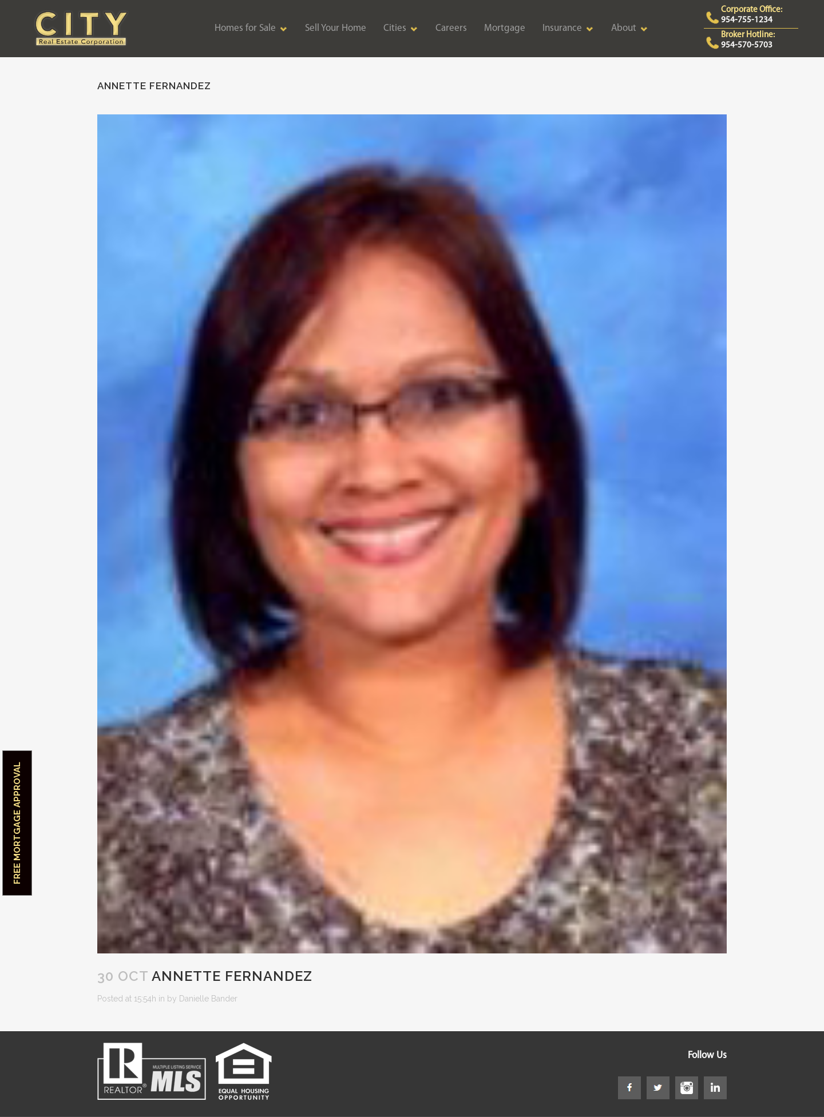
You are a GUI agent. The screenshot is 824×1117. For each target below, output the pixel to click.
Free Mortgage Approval (17, 823)
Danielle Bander (208, 998)
